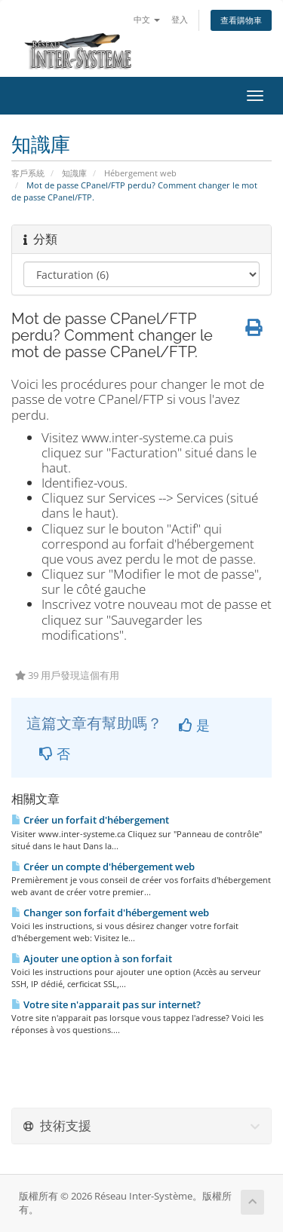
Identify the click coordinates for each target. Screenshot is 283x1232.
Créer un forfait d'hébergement (90, 820)
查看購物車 (241, 20)
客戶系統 (28, 173)
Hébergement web (140, 173)
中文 (147, 19)
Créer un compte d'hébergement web (103, 866)
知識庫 (74, 173)
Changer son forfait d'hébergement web (110, 912)
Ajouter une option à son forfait (91, 958)
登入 (179, 19)
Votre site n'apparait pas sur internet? (106, 1004)
